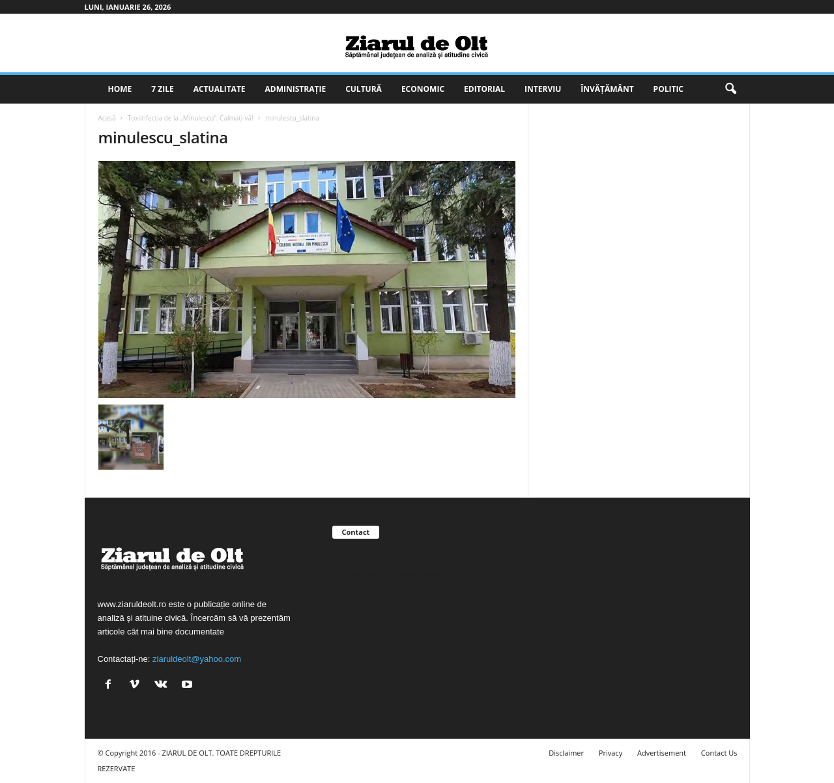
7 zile (162, 88)
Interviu (543, 88)
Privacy (610, 753)
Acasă (107, 117)
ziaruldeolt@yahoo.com (196, 659)
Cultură (363, 88)
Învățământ (607, 88)
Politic (668, 88)
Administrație (295, 88)
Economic (422, 88)
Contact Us (719, 753)
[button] (730, 89)
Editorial (484, 88)
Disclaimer (566, 753)
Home (120, 88)
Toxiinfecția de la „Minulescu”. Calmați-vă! (190, 117)
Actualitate (220, 88)
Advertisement (661, 753)
